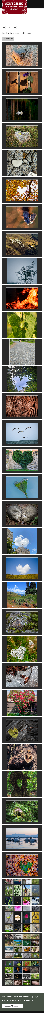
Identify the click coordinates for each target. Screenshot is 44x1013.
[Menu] (40, 4)
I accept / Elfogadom (12, 1006)
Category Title (8, 39)
